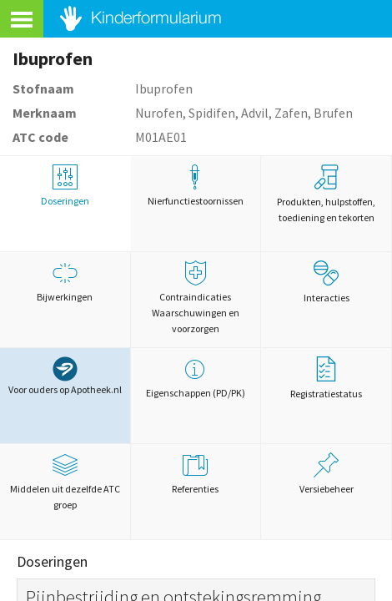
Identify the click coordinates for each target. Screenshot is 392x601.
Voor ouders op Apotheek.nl (65, 376)
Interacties (326, 282)
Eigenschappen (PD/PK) (196, 377)
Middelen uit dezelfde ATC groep (65, 481)
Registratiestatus (326, 378)
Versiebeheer (326, 473)
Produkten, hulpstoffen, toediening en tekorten (326, 194)
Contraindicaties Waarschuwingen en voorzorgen (196, 297)
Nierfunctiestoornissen (196, 185)
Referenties (196, 473)
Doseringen (65, 185)
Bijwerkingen (65, 281)
